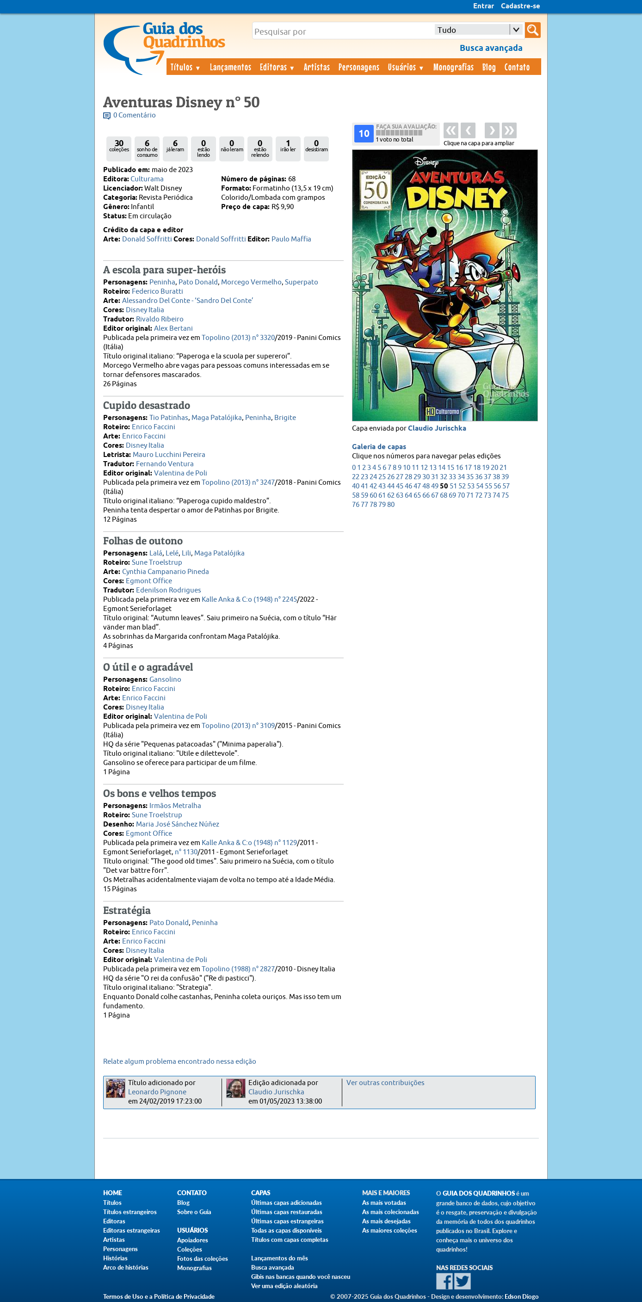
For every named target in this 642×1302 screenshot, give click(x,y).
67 (434, 495)
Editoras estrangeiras (131, 1230)
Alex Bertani (173, 328)
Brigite (285, 417)
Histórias (115, 1258)
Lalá (155, 553)
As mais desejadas (386, 1221)
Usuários (406, 66)
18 (477, 467)
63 (399, 495)
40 (355, 486)
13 (433, 467)
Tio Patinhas (168, 417)
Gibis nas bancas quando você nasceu (300, 1276)
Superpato (301, 282)
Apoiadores (192, 1240)
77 (364, 504)
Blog (489, 66)
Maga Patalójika (216, 417)
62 (391, 495)
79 (382, 504)
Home (112, 1193)
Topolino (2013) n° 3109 (238, 726)
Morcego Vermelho (251, 282)
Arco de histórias (125, 1267)
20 (494, 467)
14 (441, 467)
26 (391, 477)
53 (471, 486)
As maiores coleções (389, 1230)
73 (487, 495)
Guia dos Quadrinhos (479, 1193)
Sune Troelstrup (157, 562)
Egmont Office (149, 581)
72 (478, 495)
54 (479, 486)
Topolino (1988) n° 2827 (238, 969)
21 (503, 467)
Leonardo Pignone (157, 1092)
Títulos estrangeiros (130, 1212)
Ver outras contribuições (385, 1083)
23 (364, 477)
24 (373, 477)
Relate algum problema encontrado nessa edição (179, 1061)
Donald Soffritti (147, 239)
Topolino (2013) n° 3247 (238, 482)
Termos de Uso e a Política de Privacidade (159, 1296)
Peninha (162, 282)
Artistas (317, 66)
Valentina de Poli (180, 473)
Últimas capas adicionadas (286, 1202)
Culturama (147, 179)
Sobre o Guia (194, 1212)
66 (426, 495)
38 (496, 477)
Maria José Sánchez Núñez (177, 824)
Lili (186, 553)
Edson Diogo (522, 1296)
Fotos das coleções (202, 1258)
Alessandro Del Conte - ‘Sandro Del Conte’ (187, 300)
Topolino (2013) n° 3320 (238, 337)
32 (443, 477)
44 (391, 486)
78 (373, 504)
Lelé (172, 553)
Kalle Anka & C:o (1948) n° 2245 (249, 599)
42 (373, 486)
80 (391, 504)
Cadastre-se (520, 6)
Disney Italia (145, 310)
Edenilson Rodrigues (168, 590)
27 (399, 477)
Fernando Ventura (165, 464)
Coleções (189, 1249)
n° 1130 (186, 852)
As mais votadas (384, 1202)
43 (382, 486)
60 (373, 495)
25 (382, 477)
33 (452, 477)
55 (488, 486)
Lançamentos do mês (279, 1258)
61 (382, 495)
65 (417, 495)
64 (408, 495)
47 (417, 486)
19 (485, 467)
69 (452, 495)
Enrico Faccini (153, 427)
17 (468, 467)
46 (408, 486)
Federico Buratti (157, 291)
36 (478, 477)
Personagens (359, 66)
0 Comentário (134, 115)
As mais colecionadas (390, 1212)
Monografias (453, 66)
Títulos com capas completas (289, 1239)
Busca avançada (272, 1267)
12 (424, 467)
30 (426, 477)
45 (399, 486)
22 (355, 477)
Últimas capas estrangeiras (287, 1221)
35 (470, 477)
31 (434, 477)
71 (470, 495)
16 (459, 467)
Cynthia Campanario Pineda (165, 572)
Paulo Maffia (291, 239)
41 (364, 486)
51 (453, 486)
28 (408, 477)
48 (426, 486)
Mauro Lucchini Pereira (169, 454)
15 (450, 467)
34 (461, 477)
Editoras (278, 66)
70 (461, 495)
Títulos (186, 66)
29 (417, 477)
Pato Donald (198, 282)
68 (443, 495)
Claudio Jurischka (437, 428)
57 (506, 486)
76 (355, 504)
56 (497, 486)
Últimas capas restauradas (286, 1212)
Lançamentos (231, 66)
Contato (517, 66)
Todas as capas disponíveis (286, 1230)
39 (505, 477)
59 (364, 495)
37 (487, 477)
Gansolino (165, 679)
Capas (260, 1193)
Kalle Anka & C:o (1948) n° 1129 (249, 843)
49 (434, 486)
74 (496, 495)
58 (355, 495)
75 (505, 495)
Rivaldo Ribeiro (160, 319)
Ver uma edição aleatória (284, 1286)
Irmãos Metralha (175, 806)
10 (406, 467)
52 (462, 486)
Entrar (483, 6)
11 (415, 467)
